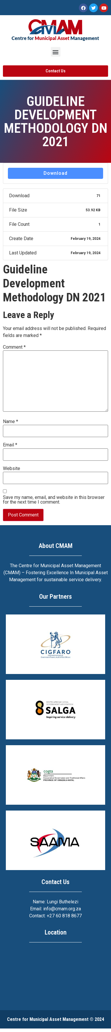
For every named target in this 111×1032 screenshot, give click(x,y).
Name (10, 421)
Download (55, 173)
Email (10, 445)
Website (11, 468)
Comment (14, 347)
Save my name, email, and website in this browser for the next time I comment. (54, 499)
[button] (55, 52)
